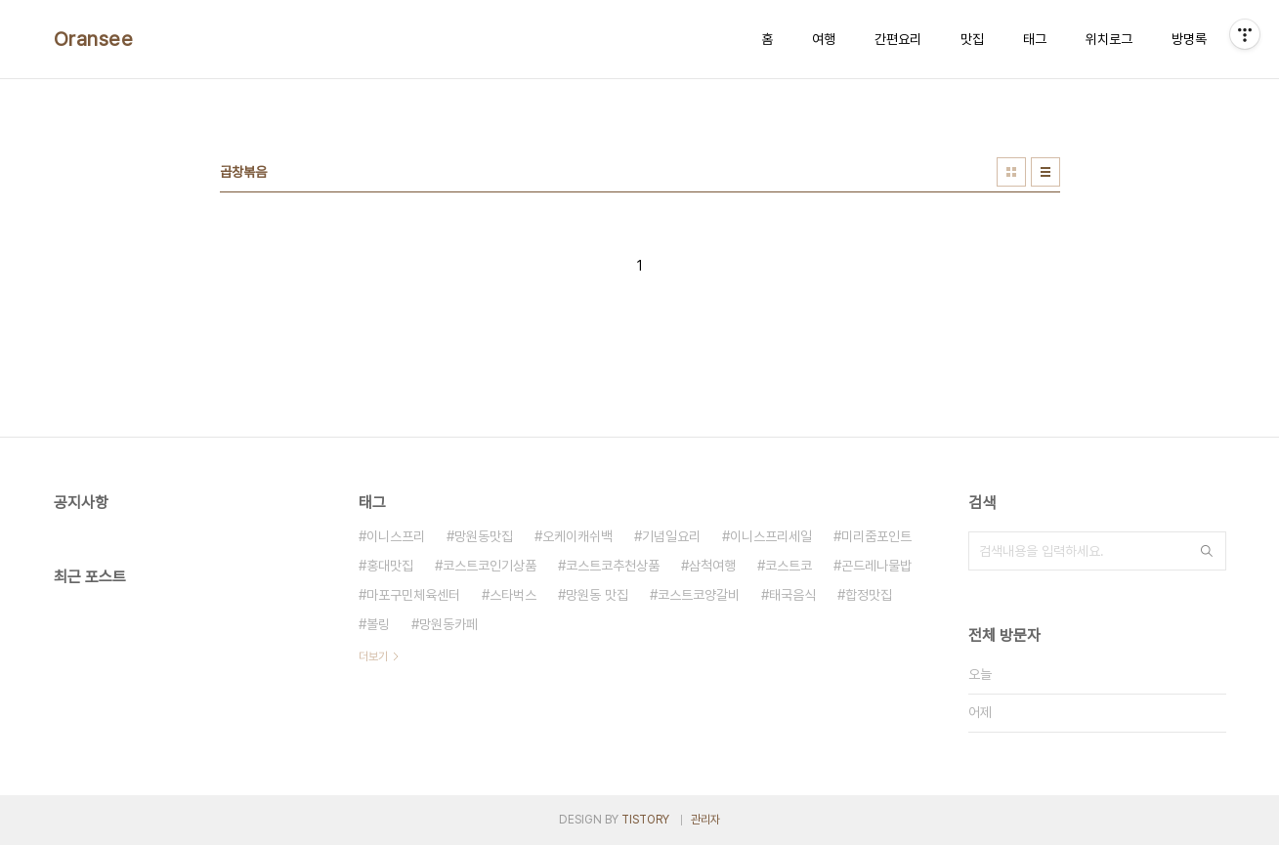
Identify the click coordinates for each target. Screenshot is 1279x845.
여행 (823, 39)
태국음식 (792, 595)
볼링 (378, 624)
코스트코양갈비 (699, 595)
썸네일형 (1011, 172)
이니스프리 (395, 536)
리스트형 (1045, 172)
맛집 (972, 39)
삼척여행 (712, 565)
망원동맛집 (483, 536)
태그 (1034, 39)
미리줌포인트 (876, 536)
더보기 (373, 656)
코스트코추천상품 (613, 565)
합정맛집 (868, 595)
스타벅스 (513, 595)
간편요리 (897, 39)
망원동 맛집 (597, 595)
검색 (1206, 551)
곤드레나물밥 (876, 565)
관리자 (705, 819)
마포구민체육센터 (413, 595)
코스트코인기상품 (489, 565)
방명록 (1189, 39)
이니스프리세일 (771, 536)
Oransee (94, 39)
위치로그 (1109, 39)
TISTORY (645, 819)
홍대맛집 (389, 565)
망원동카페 (448, 624)
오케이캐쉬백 (577, 536)
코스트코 (788, 565)
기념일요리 (671, 536)
